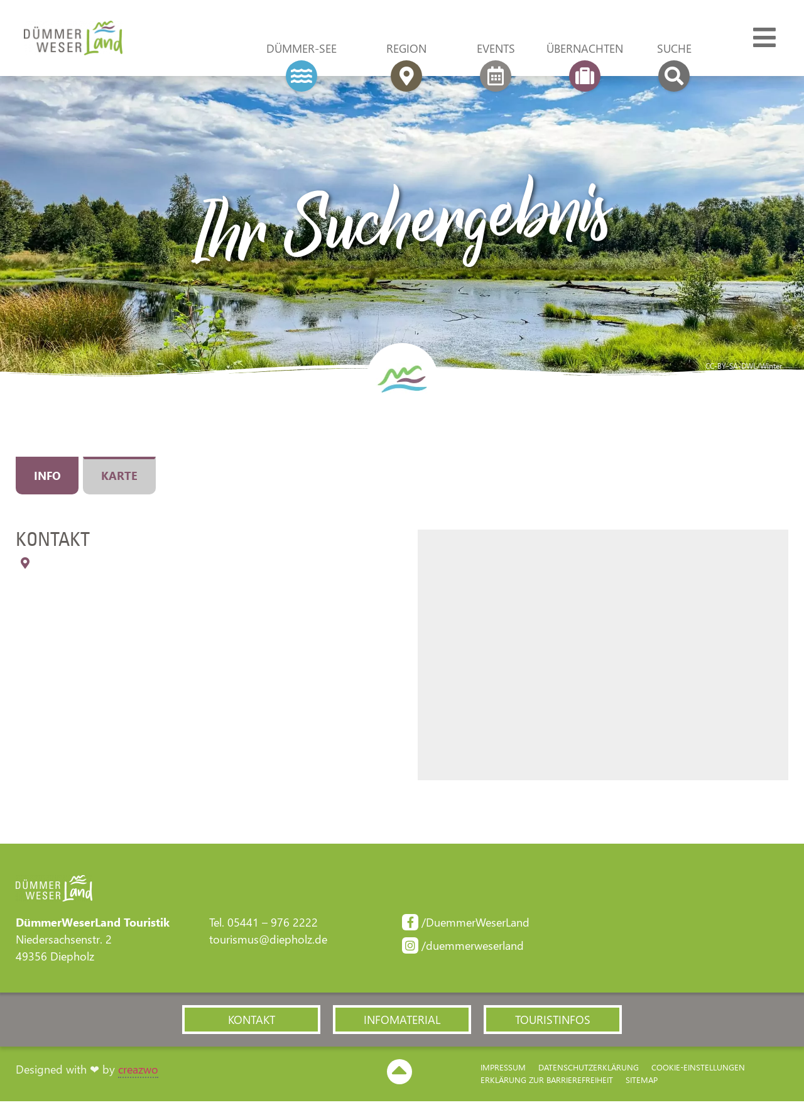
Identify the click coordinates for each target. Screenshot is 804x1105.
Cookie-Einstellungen (698, 1071)
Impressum (503, 1071)
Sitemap (642, 1084)
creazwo (138, 1073)
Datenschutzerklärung (588, 1071)
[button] (251, 1023)
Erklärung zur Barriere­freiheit (547, 1084)
